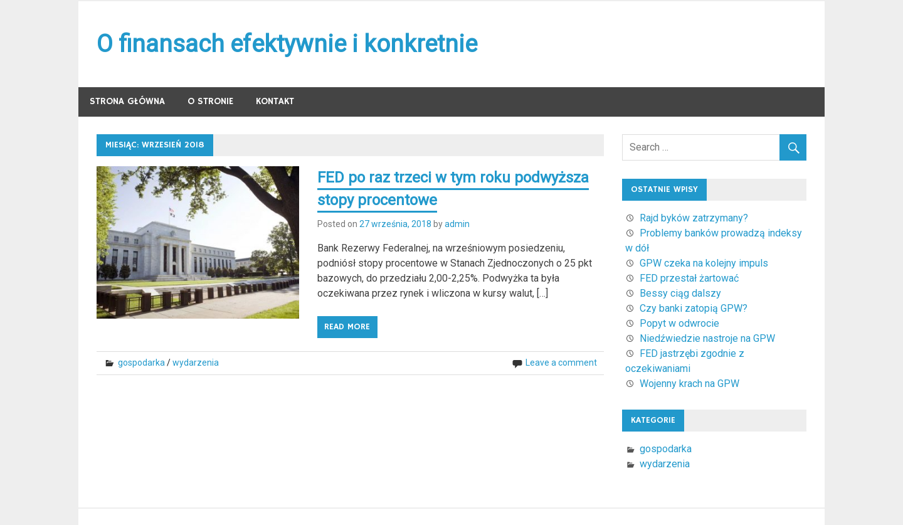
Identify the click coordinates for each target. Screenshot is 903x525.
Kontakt (275, 101)
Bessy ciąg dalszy (680, 293)
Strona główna (127, 101)
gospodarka (141, 363)
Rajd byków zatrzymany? (694, 218)
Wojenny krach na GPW (689, 384)
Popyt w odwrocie (679, 323)
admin (457, 224)
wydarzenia (195, 363)
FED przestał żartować (689, 278)
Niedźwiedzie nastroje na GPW (707, 338)
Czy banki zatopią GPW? (693, 308)
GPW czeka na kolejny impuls (704, 263)
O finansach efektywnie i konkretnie (287, 44)
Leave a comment (561, 363)
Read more (347, 326)
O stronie (210, 101)
